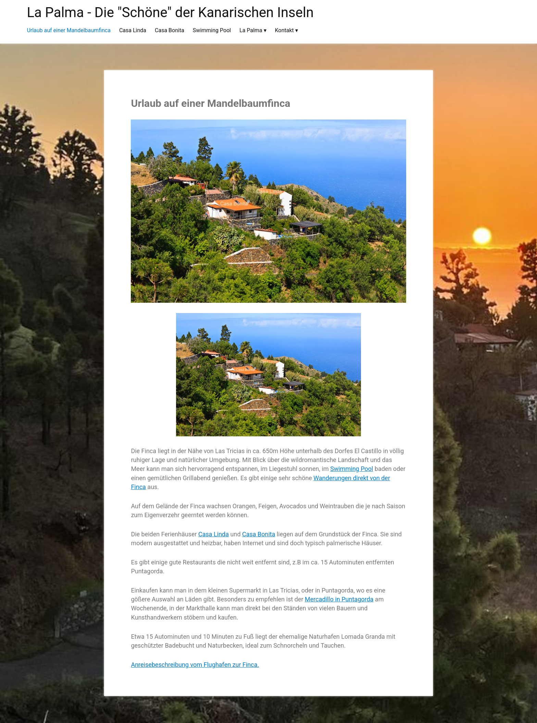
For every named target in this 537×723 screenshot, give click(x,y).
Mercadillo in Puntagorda (339, 599)
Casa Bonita (258, 534)
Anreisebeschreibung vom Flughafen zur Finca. (195, 664)
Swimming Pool (351, 468)
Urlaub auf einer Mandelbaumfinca (210, 103)
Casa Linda (213, 534)
